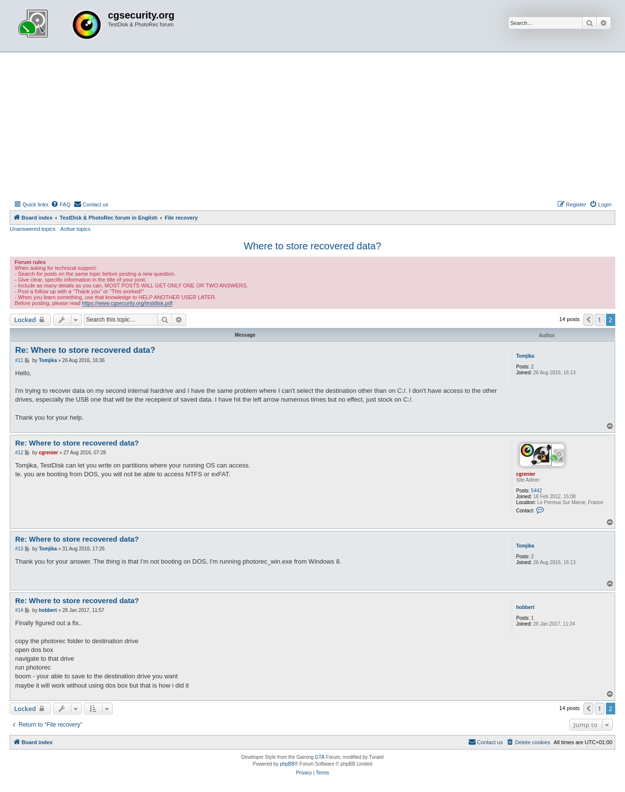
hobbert (525, 607)
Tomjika (525, 356)
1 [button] (599, 319)
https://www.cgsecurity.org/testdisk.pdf (127, 303)
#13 (19, 548)
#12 (19, 452)
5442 (536, 490)
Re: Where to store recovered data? (85, 350)
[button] (588, 319)
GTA (320, 757)
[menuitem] (60, 204)
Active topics (76, 229)
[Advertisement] (312, 125)
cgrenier (525, 474)
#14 (19, 610)
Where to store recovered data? (312, 246)
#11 (19, 360)
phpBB (287, 764)
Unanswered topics (33, 229)
